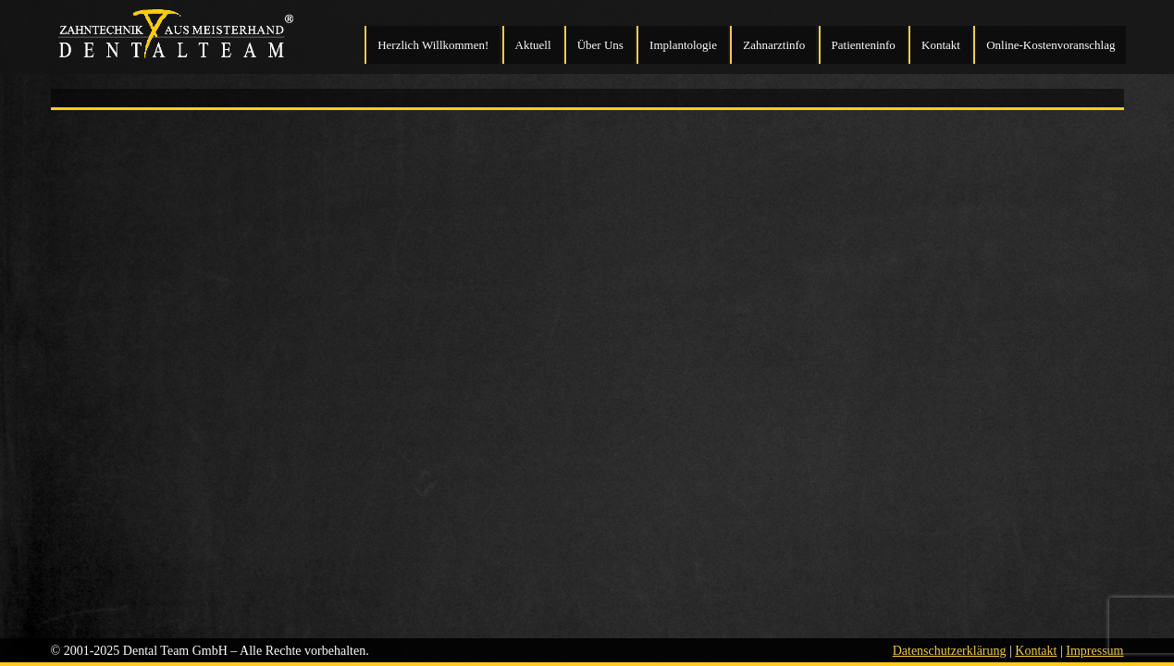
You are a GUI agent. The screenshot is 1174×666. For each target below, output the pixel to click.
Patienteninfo (864, 45)
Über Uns (600, 45)
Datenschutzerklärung (950, 651)
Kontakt (940, 45)
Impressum (1094, 651)
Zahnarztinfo (774, 45)
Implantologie (683, 45)
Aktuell (533, 45)
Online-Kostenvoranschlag (1050, 45)
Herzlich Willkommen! (432, 45)
